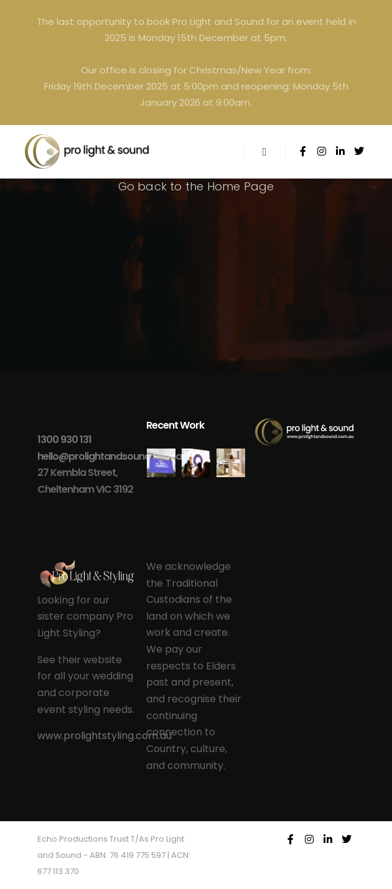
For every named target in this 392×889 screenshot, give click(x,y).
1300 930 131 (64, 439)
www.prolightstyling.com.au (104, 735)
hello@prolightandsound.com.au (112, 456)
